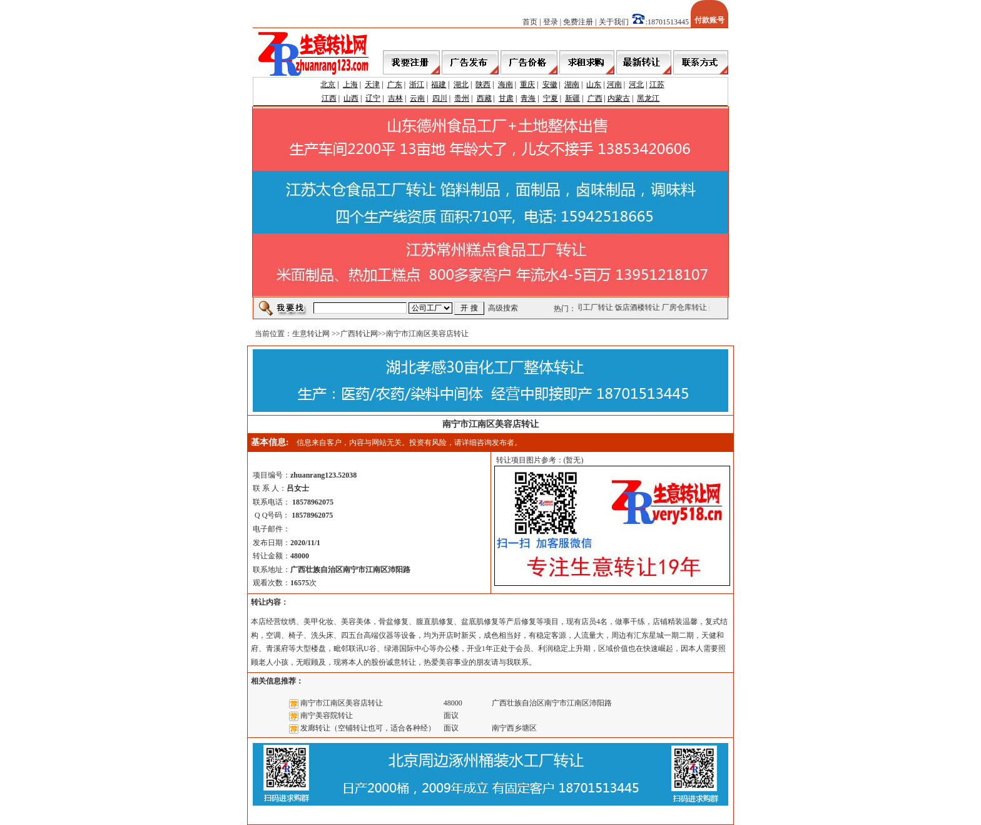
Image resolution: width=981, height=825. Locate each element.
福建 (438, 84)
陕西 (482, 84)
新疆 (572, 98)
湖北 (461, 84)
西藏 (484, 98)
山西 (350, 98)
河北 (636, 84)
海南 (505, 84)
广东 (394, 84)
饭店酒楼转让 (638, 307)
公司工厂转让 (591, 307)
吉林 (395, 98)
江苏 (656, 84)
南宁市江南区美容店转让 (341, 703)
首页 (529, 22)
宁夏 (550, 98)
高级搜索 (503, 308)
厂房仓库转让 (685, 307)
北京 (327, 84)
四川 (439, 98)
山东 (593, 84)
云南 (417, 98)
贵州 (461, 98)
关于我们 (614, 22)
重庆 (527, 84)
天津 (372, 84)
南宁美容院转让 (326, 715)
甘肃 (506, 98)
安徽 (549, 84)
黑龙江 (648, 98)
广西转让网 (359, 333)
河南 (614, 84)
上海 (350, 84)
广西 (594, 98)
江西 (329, 98)
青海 (528, 98)
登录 (550, 22)
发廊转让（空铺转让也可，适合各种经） (367, 728)
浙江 (416, 84)
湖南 (571, 84)
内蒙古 (618, 98)
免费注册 (578, 22)
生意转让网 (311, 333)
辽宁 (372, 98)
